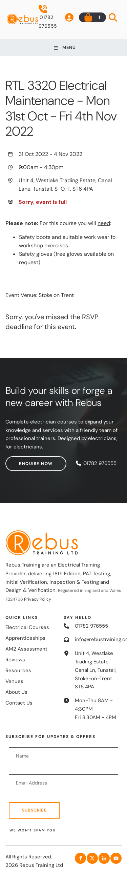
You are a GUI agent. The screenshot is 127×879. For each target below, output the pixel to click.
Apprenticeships (25, 638)
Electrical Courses (27, 627)
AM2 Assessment (26, 648)
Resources (18, 670)
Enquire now (22, 460)
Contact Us (19, 702)
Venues (14, 681)
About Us (16, 692)
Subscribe (34, 810)
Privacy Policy (37, 599)
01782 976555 (48, 17)
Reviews (15, 659)
